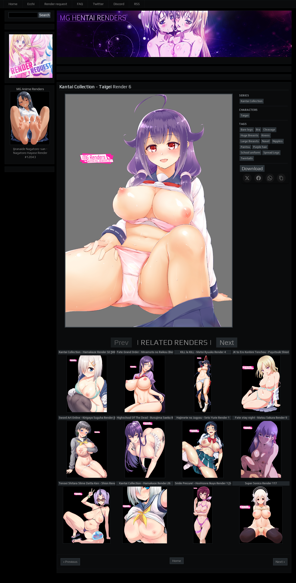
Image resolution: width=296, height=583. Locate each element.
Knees (266, 135)
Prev (121, 342)
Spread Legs (271, 152)
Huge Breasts (249, 135)
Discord (119, 4)
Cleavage (269, 129)
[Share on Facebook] (258, 178)
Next (227, 342)
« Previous (70, 562)
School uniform (250, 152)
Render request (55, 4)
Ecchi (30, 4)
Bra (258, 129)
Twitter (98, 4)
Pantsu (245, 147)
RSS (137, 4)
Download (252, 168)
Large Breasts (250, 141)
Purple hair (260, 147)
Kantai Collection (77, 86)
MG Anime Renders (30, 89)
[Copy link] (281, 178)
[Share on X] (247, 178)
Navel (265, 141)
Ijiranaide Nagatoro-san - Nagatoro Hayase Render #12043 (30, 153)
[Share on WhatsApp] (269, 178)
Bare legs (247, 129)
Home (13, 4)
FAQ (80, 4)
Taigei (105, 86)
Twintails (247, 158)
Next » (280, 562)
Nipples (278, 141)
